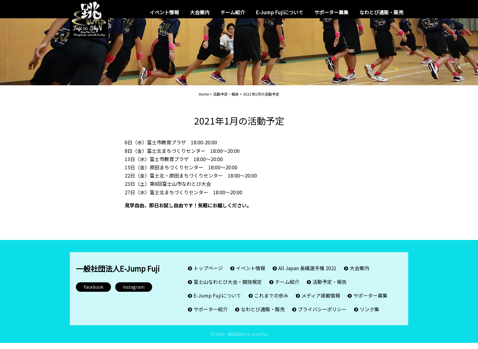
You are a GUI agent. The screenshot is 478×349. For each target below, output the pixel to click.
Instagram (133, 293)
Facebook (93, 293)
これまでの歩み (271, 301)
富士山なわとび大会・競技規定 (228, 287)
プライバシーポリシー (322, 315)
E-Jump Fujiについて (279, 12)
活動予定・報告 (329, 287)
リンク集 (369, 315)
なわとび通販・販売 (381, 12)
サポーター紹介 (211, 315)
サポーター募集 (331, 12)
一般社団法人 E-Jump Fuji (246, 340)
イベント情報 (164, 12)
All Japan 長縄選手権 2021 (307, 274)
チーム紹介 (232, 12)
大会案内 (199, 12)
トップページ (208, 274)
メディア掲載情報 (320, 301)
